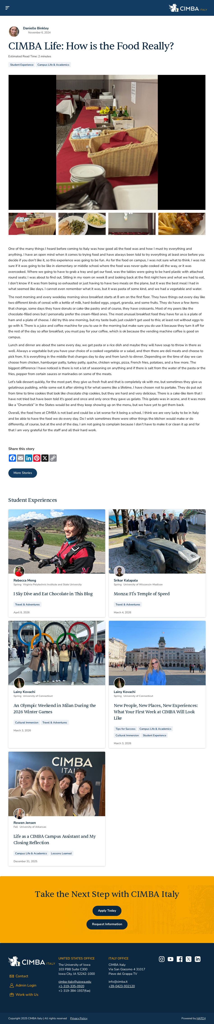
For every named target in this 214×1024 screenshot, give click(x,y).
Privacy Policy (78, 1018)
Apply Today (107, 910)
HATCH (201, 1018)
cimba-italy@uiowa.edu (74, 982)
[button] (7, 8)
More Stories (23, 473)
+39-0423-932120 (122, 986)
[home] (114, 8)
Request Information (107, 924)
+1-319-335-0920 (71, 986)
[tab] (32, 224)
